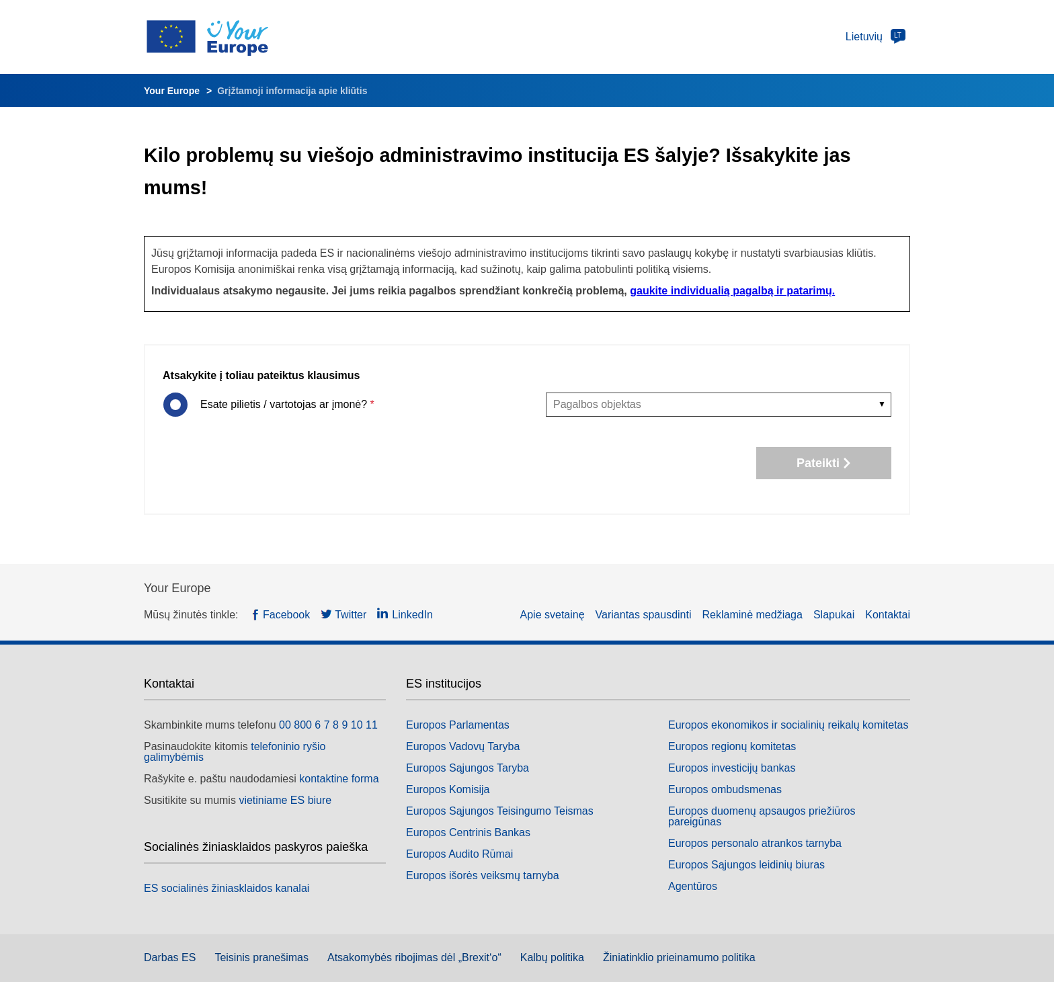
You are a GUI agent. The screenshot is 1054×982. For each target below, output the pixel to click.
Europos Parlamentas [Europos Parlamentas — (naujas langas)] (458, 725)
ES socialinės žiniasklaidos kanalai (226, 888)
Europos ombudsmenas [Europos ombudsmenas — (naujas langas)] (725, 789)
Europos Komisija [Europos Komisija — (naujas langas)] (448, 789)
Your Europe (172, 90)
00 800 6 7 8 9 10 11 (328, 725)
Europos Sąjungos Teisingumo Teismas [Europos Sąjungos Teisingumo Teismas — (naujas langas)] (500, 811)
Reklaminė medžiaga (752, 614)
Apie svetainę (552, 614)
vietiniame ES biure (285, 800)
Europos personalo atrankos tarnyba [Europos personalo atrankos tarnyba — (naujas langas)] (755, 843)
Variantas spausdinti (644, 614)
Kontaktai (887, 614)
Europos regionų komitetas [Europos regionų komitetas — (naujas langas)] (732, 746)
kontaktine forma (338, 778)
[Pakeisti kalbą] (873, 37)
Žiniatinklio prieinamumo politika (679, 957)
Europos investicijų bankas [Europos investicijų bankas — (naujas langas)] (731, 768)
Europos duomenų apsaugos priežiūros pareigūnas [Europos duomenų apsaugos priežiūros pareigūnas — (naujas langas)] (761, 816)
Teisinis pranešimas (261, 957)
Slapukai (833, 614)
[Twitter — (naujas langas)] (343, 615)
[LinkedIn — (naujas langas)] (405, 615)
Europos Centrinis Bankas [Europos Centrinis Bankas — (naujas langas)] (468, 832)
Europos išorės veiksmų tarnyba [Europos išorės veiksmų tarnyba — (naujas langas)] (482, 875)
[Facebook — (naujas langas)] (281, 615)
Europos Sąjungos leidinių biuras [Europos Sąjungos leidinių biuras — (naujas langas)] (746, 864)
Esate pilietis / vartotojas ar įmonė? (285, 404)
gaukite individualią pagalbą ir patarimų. (732, 290)
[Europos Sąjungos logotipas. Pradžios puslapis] (219, 37)
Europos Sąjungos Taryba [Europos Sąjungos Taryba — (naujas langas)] (467, 768)
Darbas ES (170, 957)
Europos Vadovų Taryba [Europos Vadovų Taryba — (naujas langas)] (463, 746)
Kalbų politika (552, 957)
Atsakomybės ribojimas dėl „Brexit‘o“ (414, 957)
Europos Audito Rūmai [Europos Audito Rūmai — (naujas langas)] (459, 854)
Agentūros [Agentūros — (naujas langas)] (692, 886)
